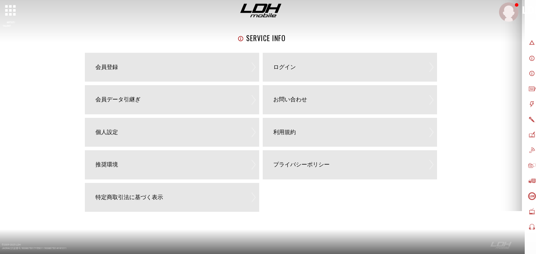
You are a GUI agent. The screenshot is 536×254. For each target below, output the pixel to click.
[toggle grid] (11, 11)
